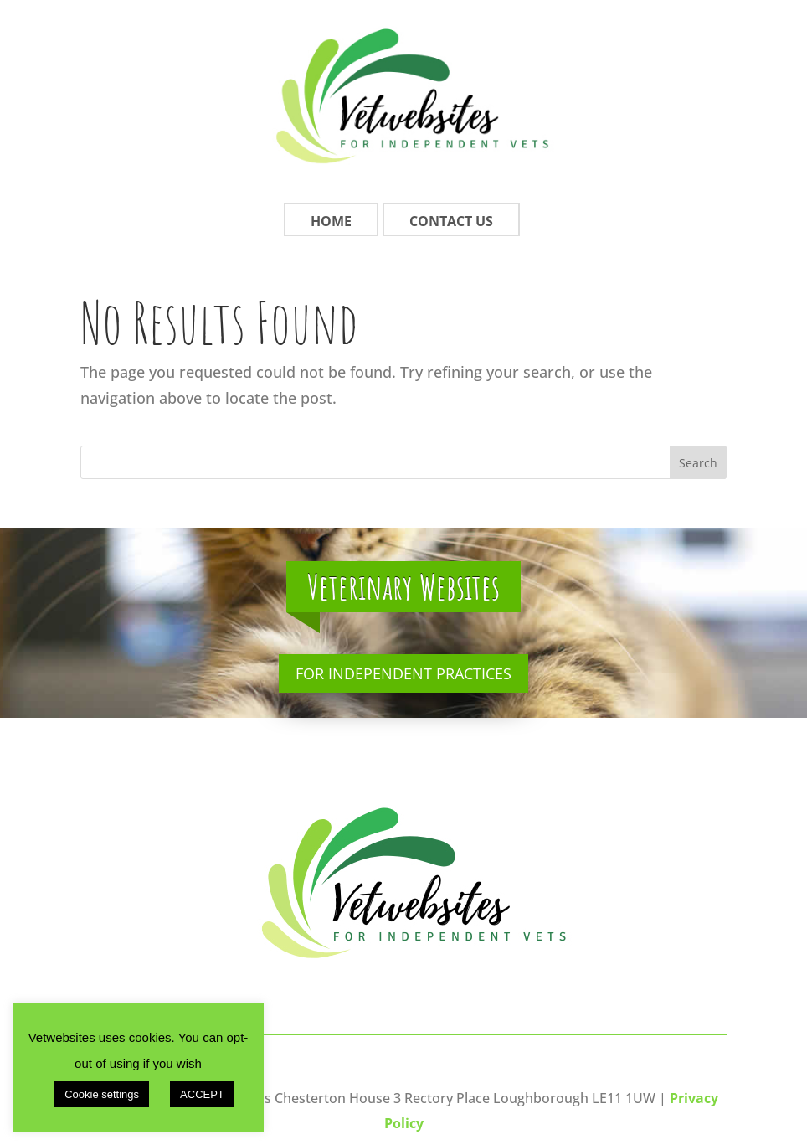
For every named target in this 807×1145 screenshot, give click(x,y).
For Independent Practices (403, 673)
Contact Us (451, 221)
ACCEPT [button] (202, 1094)
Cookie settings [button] (101, 1094)
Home (331, 221)
